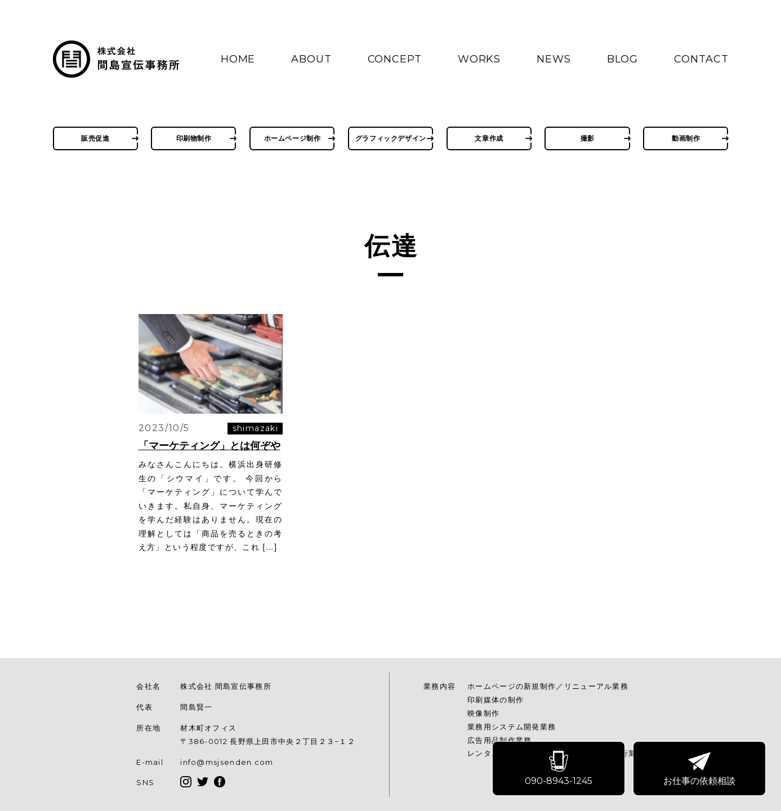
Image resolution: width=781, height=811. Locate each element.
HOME (238, 59)
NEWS (554, 59)
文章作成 (489, 138)
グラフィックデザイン (390, 138)
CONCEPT (395, 59)
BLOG (623, 59)
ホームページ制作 (292, 138)
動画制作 (686, 138)
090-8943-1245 (559, 769)
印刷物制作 (194, 138)
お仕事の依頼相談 (700, 769)
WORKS (479, 59)
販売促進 (95, 138)
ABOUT (311, 59)
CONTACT (701, 59)
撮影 (588, 138)
